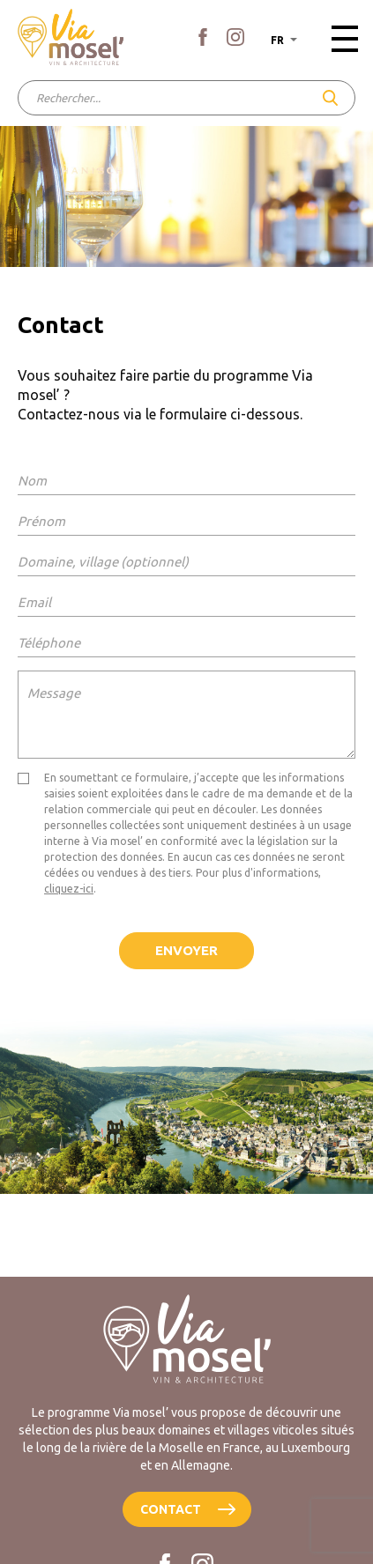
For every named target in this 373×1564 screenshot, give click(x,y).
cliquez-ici (68, 888)
